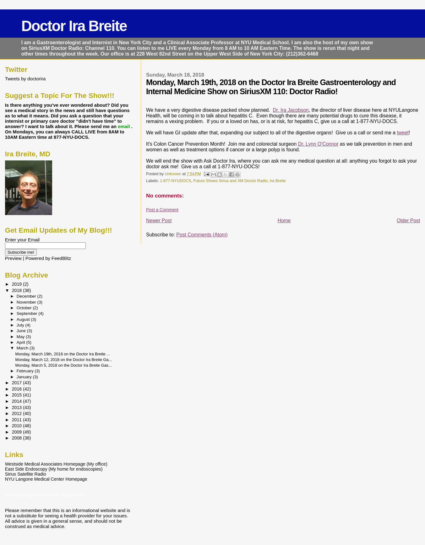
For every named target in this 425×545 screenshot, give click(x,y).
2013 (17, 407)
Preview (13, 258)
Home (284, 220)
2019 (17, 284)
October (25, 307)
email (124, 126)
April (21, 342)
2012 (17, 413)
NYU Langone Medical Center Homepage (46, 479)
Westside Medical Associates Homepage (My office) (56, 464)
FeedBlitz (61, 258)
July (21, 325)
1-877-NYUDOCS (175, 181)
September (28, 313)
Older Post (408, 220)
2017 (17, 382)
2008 (17, 437)
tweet (403, 132)
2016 (17, 388)
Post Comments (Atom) (201, 234)
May (21, 336)
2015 (17, 394)
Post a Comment (162, 209)
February (26, 371)
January (25, 377)
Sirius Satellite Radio (25, 474)
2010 (17, 425)
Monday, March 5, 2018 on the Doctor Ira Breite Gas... (63, 365)
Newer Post (159, 220)
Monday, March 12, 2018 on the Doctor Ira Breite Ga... (63, 359)
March (23, 348)
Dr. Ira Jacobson (290, 110)
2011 (17, 419)
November (27, 302)
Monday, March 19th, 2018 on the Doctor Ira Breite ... (62, 354)
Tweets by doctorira (25, 78)
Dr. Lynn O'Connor (318, 144)
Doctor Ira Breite (74, 26)
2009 (17, 431)
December (27, 296)
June (22, 330)
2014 (17, 401)
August (24, 319)
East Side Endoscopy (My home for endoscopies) (54, 469)
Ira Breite (278, 181)
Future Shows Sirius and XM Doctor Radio (230, 181)
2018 (17, 290)
